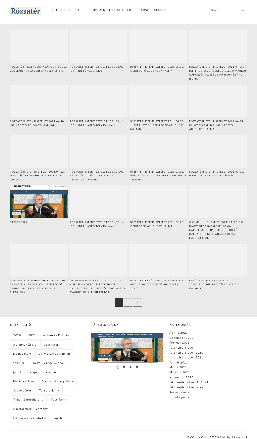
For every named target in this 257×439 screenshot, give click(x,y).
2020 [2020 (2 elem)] (17, 335)
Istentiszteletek (68, 10)
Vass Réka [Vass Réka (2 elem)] (58, 399)
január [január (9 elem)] (18, 372)
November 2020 (181, 377)
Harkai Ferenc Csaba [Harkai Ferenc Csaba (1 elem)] (47, 362)
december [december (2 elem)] (51, 344)
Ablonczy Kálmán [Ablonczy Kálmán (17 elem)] (56, 335)
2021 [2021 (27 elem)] (32, 335)
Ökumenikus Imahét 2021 (189, 382)
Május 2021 (178, 367)
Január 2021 (178, 362)
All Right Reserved (234, 436)
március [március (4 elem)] (52, 372)
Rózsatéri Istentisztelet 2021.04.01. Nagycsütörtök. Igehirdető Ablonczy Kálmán (97, 175)
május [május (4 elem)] (34, 372)
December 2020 (181, 337)
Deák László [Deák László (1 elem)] (22, 353)
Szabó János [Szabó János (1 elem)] (22, 390)
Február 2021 (179, 342)
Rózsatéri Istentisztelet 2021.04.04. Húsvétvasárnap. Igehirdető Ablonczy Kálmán (216, 125)
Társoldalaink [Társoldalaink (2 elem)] (49, 390)
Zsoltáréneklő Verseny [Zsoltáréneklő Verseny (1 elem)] (30, 408)
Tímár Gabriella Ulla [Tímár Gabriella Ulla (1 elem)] (28, 399)
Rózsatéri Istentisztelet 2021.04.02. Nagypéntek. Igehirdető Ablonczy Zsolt (37, 175)
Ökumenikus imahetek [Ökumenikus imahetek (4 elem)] (30, 418)
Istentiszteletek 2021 (186, 357)
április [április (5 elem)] (59, 418)
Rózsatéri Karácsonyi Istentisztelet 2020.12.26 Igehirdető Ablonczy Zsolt (158, 284)
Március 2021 (179, 372)
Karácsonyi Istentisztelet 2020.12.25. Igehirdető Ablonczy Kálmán (214, 284)
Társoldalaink (152, 10)
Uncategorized (180, 397)
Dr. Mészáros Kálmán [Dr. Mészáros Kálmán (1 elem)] (54, 353)
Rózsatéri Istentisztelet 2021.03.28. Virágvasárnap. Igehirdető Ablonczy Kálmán (158, 175)
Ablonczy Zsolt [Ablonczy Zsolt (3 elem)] (24, 344)
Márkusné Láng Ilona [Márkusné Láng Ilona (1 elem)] (58, 381)
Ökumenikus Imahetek (111, 10)
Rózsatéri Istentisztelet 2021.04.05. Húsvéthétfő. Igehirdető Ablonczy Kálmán (157, 125)
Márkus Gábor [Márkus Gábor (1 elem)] (24, 381)
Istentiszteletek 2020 (186, 352)
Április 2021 (178, 332)
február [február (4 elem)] (19, 362)
